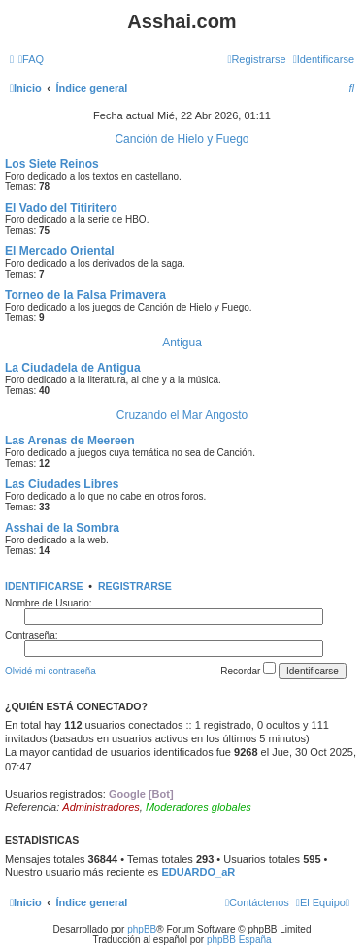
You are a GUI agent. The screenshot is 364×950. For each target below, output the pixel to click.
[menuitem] (31, 59)
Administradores (100, 807)
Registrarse (135, 586)
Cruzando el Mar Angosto (182, 415)
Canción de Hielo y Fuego (181, 139)
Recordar (248, 669)
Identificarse (44, 586)
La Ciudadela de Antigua (73, 368)
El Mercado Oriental (60, 251)
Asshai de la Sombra (62, 528)
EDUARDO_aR (198, 872)
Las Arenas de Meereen (70, 440)
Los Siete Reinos (52, 164)
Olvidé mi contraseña (50, 671)
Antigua (182, 342)
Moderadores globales (198, 807)
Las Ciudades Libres (61, 484)
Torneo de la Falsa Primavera (85, 295)
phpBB (141, 929)
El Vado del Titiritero (61, 207)
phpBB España (239, 939)
